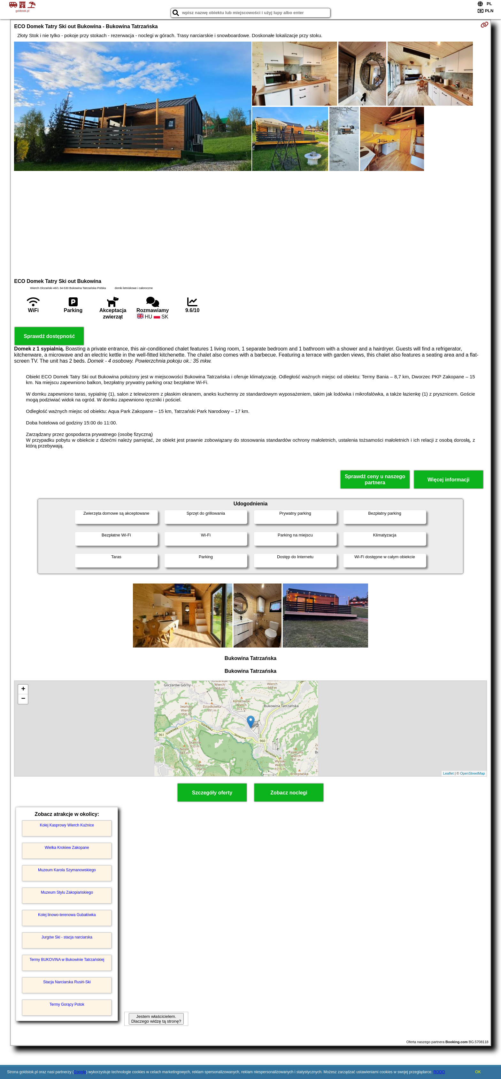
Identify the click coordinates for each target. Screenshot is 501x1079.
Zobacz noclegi (288, 792)
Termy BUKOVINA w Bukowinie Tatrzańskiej (66, 959)
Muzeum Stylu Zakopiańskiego (67, 892)
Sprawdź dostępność (49, 336)
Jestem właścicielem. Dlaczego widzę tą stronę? (156, 1019)
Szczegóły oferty (212, 792)
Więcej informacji (448, 479)
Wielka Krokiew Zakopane (67, 847)
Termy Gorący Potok (67, 1004)
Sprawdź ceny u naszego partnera (375, 479)
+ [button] (23, 689)
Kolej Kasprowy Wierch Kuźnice (67, 825)
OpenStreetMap (472, 773)
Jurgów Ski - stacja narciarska (67, 937)
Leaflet (448, 773)
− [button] (23, 699)
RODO (439, 1072)
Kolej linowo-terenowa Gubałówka (67, 915)
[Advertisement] (250, 224)
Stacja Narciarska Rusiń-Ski (67, 982)
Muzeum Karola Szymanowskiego (67, 870)
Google (80, 1072)
